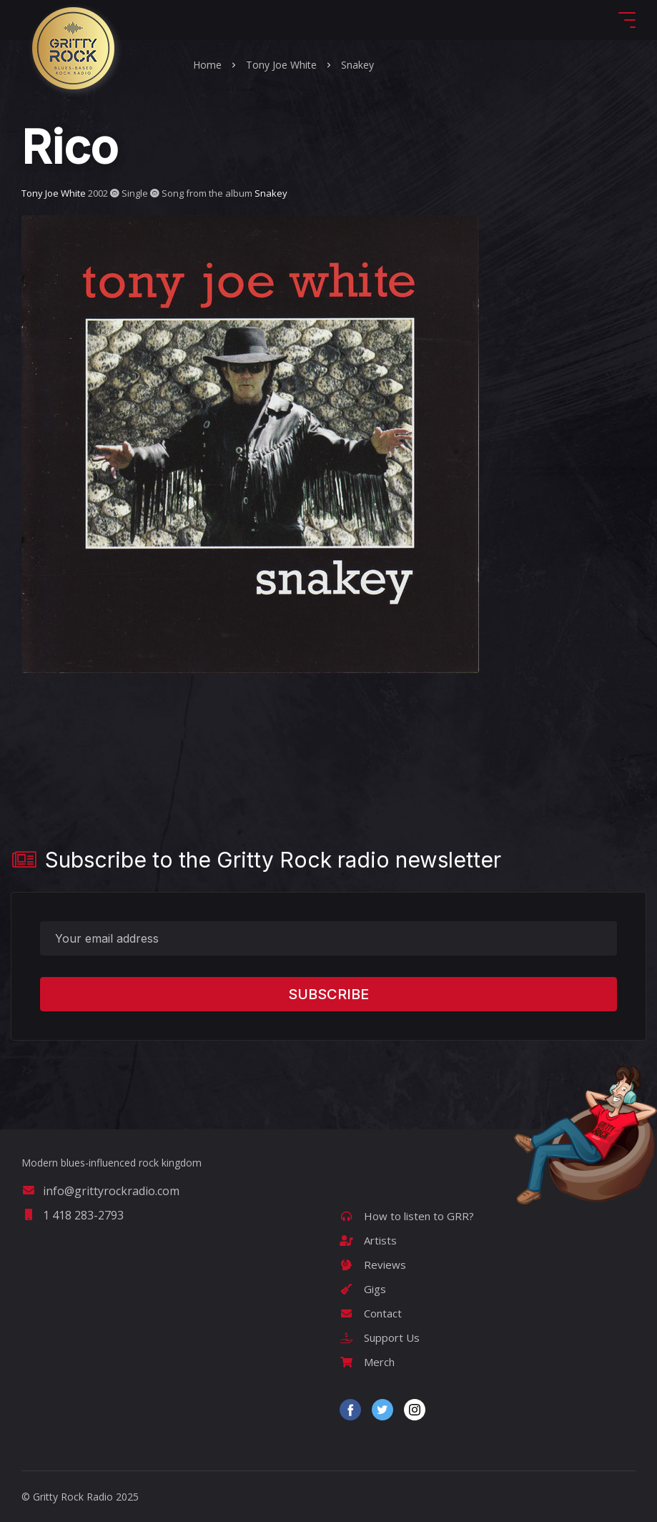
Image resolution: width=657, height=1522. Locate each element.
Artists (368, 1240)
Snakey (357, 65)
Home (207, 65)
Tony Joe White (281, 65)
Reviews (373, 1264)
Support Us (380, 1337)
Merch (367, 1362)
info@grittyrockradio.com (100, 1191)
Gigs (363, 1289)
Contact (371, 1313)
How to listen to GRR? (407, 1216)
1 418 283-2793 (72, 1215)
